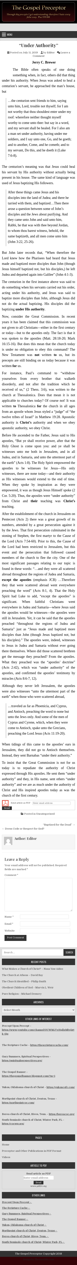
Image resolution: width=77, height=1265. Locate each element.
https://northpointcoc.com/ (18, 1102)
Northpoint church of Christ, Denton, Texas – (29, 1230)
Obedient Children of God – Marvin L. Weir (28, 987)
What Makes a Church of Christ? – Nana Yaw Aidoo (32, 968)
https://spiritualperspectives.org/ (22, 1060)
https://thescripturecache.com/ (49, 1045)
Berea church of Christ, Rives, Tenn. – (25, 1236)
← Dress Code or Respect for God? (23, 828)
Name (9, 916)
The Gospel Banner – (15, 1219)
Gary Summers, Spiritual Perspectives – (26, 1213)
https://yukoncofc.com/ (61, 1087)
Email (9, 923)
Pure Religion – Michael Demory (22, 993)
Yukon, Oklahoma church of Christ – (24, 1224)
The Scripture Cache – (16, 1207)
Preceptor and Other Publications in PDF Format (31, 1150)
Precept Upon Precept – (17, 1202)
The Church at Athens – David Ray (22, 975)
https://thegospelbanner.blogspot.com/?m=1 (28, 1076)
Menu (9, 34)
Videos (6, 1157)
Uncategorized (45, 813)
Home (5, 1144)
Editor (51, 52)
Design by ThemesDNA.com (38, 1259)
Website (10, 930)
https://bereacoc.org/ (62, 1114)
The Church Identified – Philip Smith (24, 981)
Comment (11, 875)
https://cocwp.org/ (13, 1123)
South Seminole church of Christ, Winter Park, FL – (33, 1242)
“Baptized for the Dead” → (59, 824)
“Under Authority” (38, 45)
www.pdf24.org (38, 1186)
